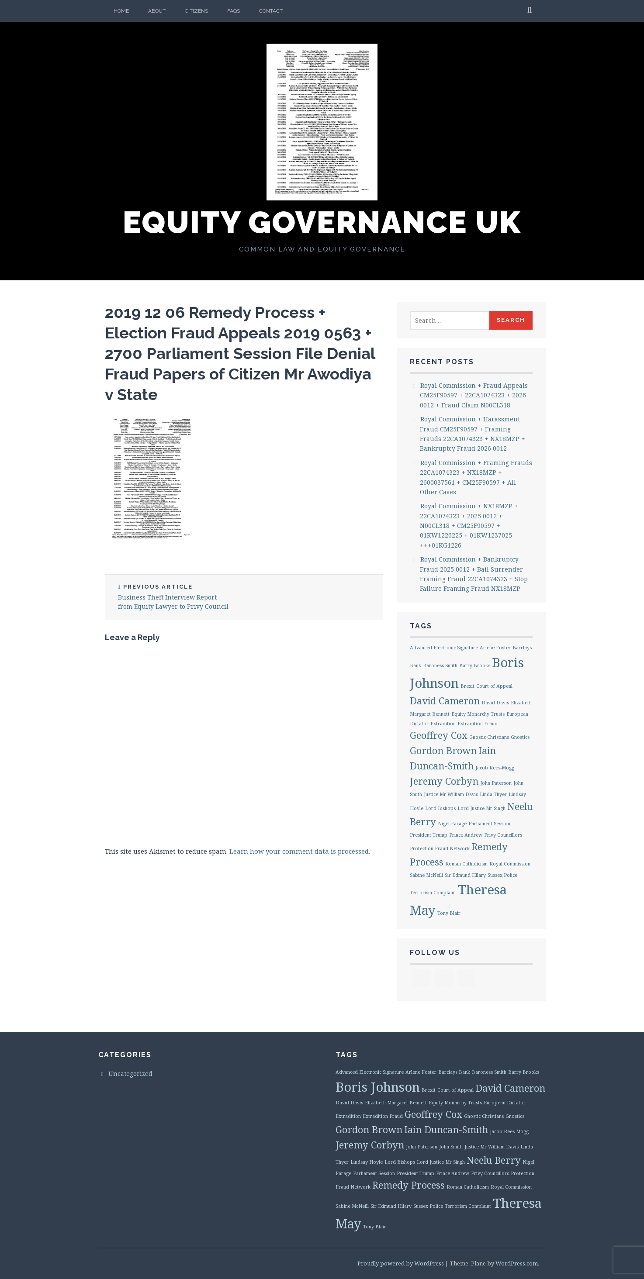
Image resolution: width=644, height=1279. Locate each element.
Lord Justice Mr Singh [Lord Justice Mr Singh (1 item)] (481, 808)
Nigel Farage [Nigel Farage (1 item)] (452, 823)
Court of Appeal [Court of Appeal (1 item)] (494, 686)
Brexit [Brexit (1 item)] (467, 686)
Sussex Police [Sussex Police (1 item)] (502, 875)
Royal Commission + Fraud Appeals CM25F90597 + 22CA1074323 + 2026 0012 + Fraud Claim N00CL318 (474, 395)
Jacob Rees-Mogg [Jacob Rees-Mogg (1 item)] (494, 768)
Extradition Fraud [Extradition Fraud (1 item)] (477, 724)
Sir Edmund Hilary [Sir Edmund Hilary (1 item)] (465, 875)
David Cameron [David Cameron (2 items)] (445, 700)
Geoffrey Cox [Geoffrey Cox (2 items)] (438, 735)
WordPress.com (516, 1263)
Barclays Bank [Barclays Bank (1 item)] (454, 1072)
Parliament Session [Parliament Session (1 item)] (489, 823)
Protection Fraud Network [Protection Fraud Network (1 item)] (440, 848)
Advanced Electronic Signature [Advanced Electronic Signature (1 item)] (444, 648)
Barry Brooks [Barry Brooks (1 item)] (474, 665)
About (157, 11)
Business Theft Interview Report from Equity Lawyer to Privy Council (174, 596)
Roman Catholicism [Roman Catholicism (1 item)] (466, 864)
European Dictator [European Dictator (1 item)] (505, 1103)
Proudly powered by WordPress (400, 1263)
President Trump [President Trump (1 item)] (428, 835)
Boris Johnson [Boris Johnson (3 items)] (378, 1087)
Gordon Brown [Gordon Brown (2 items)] (443, 750)
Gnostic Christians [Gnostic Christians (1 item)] (489, 737)
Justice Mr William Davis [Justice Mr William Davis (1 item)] (451, 794)
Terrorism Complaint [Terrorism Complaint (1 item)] (433, 892)
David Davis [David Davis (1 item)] (495, 703)
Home (121, 11)
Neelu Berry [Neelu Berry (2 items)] (494, 1160)
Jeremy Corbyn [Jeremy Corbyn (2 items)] (444, 781)
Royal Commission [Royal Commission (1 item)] (509, 864)
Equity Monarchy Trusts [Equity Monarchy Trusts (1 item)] (478, 714)
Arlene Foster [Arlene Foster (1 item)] (495, 648)
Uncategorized (130, 1073)
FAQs (233, 11)
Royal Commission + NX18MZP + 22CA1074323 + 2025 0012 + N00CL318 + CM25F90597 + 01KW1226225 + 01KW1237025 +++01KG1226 (469, 525)
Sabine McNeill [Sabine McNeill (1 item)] (426, 875)
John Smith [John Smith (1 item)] (451, 1147)
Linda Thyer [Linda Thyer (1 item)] (493, 794)
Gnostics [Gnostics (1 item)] (520, 737)
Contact (271, 11)
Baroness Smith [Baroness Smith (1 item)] (440, 665)
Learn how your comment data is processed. (299, 851)
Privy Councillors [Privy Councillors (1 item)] (503, 835)
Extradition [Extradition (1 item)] (443, 724)
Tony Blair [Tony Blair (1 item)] (448, 913)
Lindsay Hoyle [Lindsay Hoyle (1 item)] (366, 1162)
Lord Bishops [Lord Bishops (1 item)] (440, 808)
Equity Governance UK (322, 222)
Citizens (196, 11)
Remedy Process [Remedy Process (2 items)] (408, 1185)
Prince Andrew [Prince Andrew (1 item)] (465, 835)
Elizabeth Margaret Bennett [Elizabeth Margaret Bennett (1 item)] (396, 1103)
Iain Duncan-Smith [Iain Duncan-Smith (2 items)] (446, 1129)
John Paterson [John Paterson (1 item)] (496, 783)
